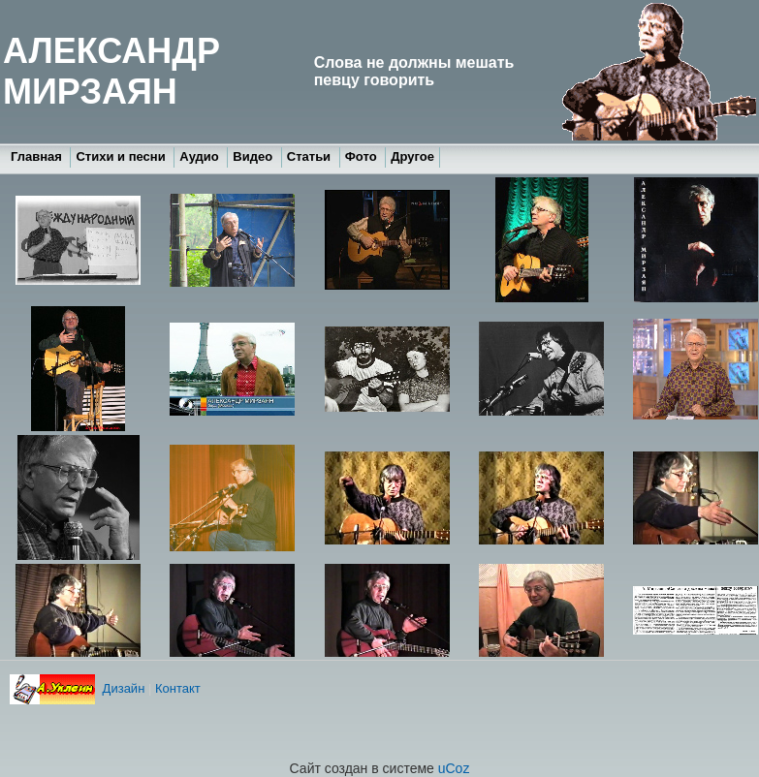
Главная (38, 156)
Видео (254, 156)
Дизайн (121, 688)
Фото (362, 156)
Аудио (200, 156)
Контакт (178, 688)
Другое (412, 156)
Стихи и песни (122, 156)
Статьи (310, 156)
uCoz (454, 768)
